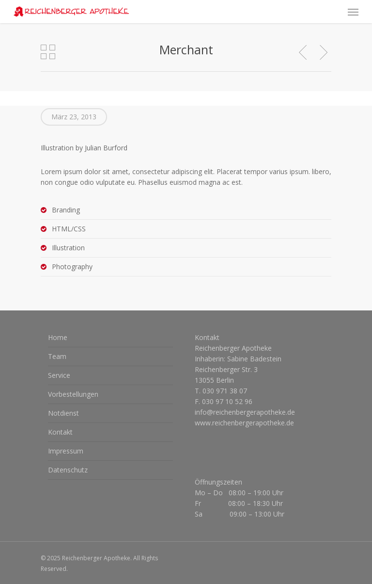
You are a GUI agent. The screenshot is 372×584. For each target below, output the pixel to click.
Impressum (65, 450)
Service (59, 375)
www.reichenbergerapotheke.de (244, 422)
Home (57, 337)
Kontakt (60, 432)
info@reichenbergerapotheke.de (245, 412)
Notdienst (63, 413)
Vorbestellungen (73, 394)
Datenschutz (68, 469)
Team (57, 356)
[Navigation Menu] (353, 11)
